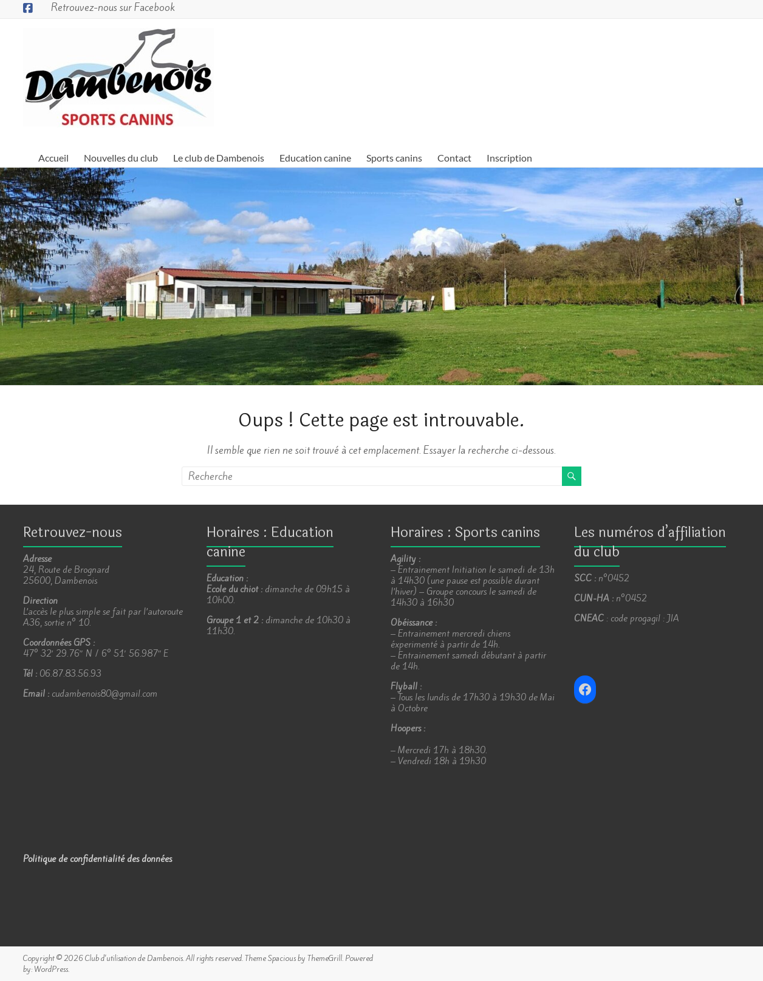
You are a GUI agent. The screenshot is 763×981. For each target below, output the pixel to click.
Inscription (509, 157)
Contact (454, 157)
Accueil (53, 157)
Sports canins (394, 157)
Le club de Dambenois (218, 157)
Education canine (315, 157)
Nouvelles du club (121, 157)
